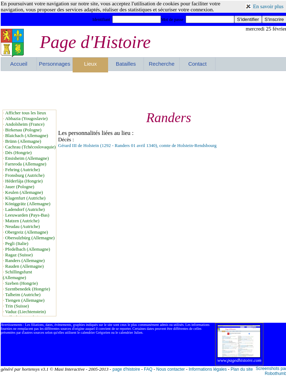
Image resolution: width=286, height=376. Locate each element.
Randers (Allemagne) (25, 260)
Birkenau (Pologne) (23, 129)
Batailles (126, 64)
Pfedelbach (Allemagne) (27, 249)
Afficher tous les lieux (25, 112)
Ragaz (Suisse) (19, 254)
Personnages (54, 64)
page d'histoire (126, 369)
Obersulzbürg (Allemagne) (30, 237)
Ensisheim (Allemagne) (27, 158)
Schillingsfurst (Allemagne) (17, 274)
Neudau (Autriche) (22, 226)
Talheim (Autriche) (23, 294)
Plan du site (242, 369)
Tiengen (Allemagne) (25, 300)
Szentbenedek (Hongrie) (27, 288)
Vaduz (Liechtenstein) (25, 311)
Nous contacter (170, 369)
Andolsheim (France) (25, 124)
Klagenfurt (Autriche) (25, 198)
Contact (197, 64)
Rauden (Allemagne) (24, 266)
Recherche (162, 64)
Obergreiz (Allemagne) (26, 232)
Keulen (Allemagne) (24, 192)
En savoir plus (268, 6)
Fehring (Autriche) (22, 169)
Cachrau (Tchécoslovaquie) (30, 146)
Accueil (18, 64)
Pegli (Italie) (16, 243)
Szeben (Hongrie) (21, 283)
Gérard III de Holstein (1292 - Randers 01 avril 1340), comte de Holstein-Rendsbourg (137, 145)
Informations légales (207, 369)
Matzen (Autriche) (22, 220)
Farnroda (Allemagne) (25, 164)
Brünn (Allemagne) (23, 141)
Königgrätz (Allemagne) (27, 203)
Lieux (90, 64)
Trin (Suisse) (17, 306)
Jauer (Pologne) (19, 186)
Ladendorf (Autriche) (25, 209)
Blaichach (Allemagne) (26, 135)
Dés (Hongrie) (18, 152)
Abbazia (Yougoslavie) (26, 118)
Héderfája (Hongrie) (24, 181)
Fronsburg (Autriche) (25, 175)
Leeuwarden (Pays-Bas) (27, 215)
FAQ (148, 369)
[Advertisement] (144, 90)
